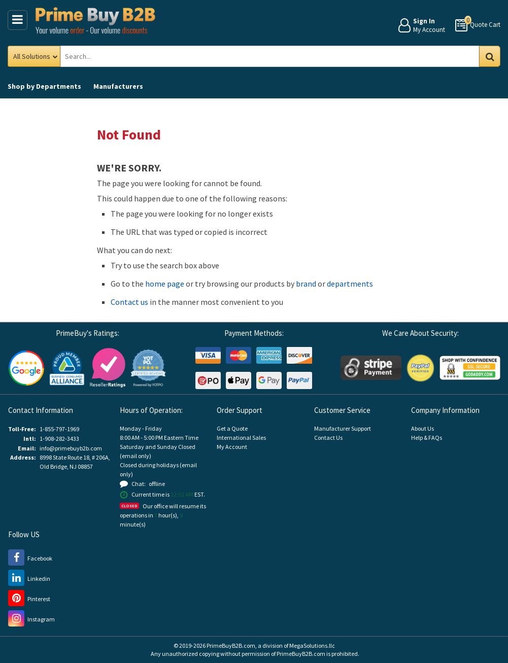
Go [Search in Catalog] (489, 56)
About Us (422, 428)
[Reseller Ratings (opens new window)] (107, 367)
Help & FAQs (426, 437)
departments (350, 283)
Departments (44, 86)
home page (164, 283)
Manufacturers (118, 86)
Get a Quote (232, 428)
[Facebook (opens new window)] (30, 558)
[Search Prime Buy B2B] (278, 56)
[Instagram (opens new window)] (31, 619)
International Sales (241, 437)
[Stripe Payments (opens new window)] (371, 367)
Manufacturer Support (342, 428)
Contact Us (328, 437)
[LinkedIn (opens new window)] (29, 578)
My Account (232, 446)
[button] (148, 368)
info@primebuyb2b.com (71, 448)
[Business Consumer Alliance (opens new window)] (67, 367)
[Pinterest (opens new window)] (29, 599)
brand (306, 283)
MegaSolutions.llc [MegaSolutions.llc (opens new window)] (312, 645)
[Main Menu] (17, 20)
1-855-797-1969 (59, 429)
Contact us (129, 302)
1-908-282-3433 (59, 438)
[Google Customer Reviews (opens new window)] (26, 367)
